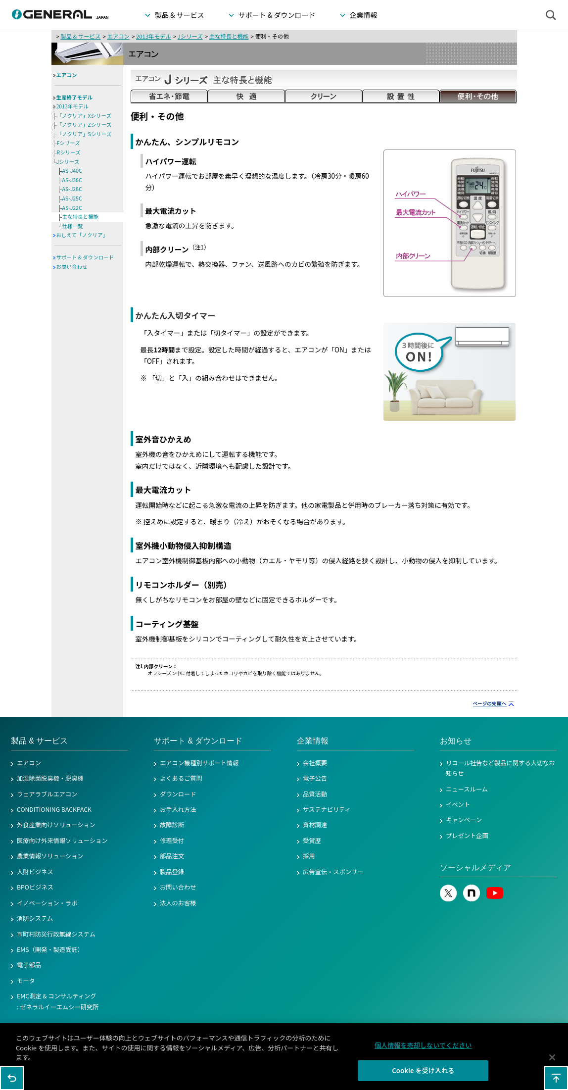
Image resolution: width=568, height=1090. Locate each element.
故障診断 (172, 824)
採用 (309, 855)
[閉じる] (552, 1062)
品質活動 (315, 794)
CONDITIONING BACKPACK (54, 809)
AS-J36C (72, 180)
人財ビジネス (35, 871)
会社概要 (315, 762)
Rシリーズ (69, 152)
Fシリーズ (68, 143)
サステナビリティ (327, 809)
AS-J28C (72, 189)
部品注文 (172, 855)
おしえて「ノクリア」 (82, 235)
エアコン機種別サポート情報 (199, 762)
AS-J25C (72, 198)
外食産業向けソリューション (56, 824)
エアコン (118, 36)
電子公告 (315, 778)
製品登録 (172, 871)
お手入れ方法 (178, 809)
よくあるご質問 (181, 778)
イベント (458, 804)
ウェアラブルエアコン (47, 794)
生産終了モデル (74, 97)
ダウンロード (178, 794)
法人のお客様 (178, 902)
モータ (26, 980)
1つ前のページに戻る (12, 1078)
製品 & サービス (80, 36)
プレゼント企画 (467, 835)
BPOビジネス (35, 887)
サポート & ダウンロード (85, 257)
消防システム (35, 918)
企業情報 (313, 741)
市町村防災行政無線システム (56, 934)
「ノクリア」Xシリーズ (84, 115)
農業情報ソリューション (50, 855)
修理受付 (172, 840)
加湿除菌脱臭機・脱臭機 (50, 778)
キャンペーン (464, 819)
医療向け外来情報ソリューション (62, 840)
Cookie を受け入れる (423, 1075)
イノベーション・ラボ (47, 902)
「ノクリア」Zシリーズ (84, 124)
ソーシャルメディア (475, 867)
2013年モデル (153, 36)
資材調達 (315, 824)
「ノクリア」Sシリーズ (84, 134)
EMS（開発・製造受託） (50, 949)
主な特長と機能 (229, 36)
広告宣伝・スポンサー (333, 871)
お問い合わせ (72, 266)
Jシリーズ (190, 36)
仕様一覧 (72, 226)
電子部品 (29, 964)
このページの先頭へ (556, 1078)
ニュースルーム (467, 789)
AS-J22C (72, 207)
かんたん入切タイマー (176, 315)
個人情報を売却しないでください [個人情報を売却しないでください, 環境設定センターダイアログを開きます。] (423, 1050)
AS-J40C (72, 170)
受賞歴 (312, 840)
